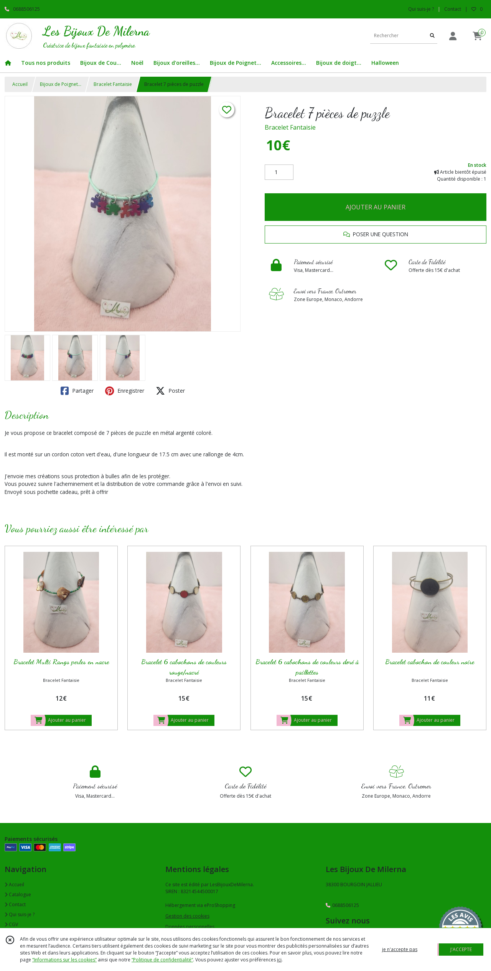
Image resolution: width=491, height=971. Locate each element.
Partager (77, 390)
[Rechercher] (432, 35)
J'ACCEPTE (461, 949)
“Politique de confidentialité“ (162, 959)
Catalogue (18, 894)
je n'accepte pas (399, 949)
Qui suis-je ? (20, 914)
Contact (452, 9)
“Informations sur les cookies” (64, 959)
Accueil (20, 84)
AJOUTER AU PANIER (375, 207)
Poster (170, 390)
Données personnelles (189, 926)
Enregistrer (124, 390)
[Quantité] (279, 172)
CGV (11, 924)
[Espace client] (452, 35)
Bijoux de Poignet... (60, 84)
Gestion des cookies (187, 916)
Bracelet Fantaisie (113, 84)
